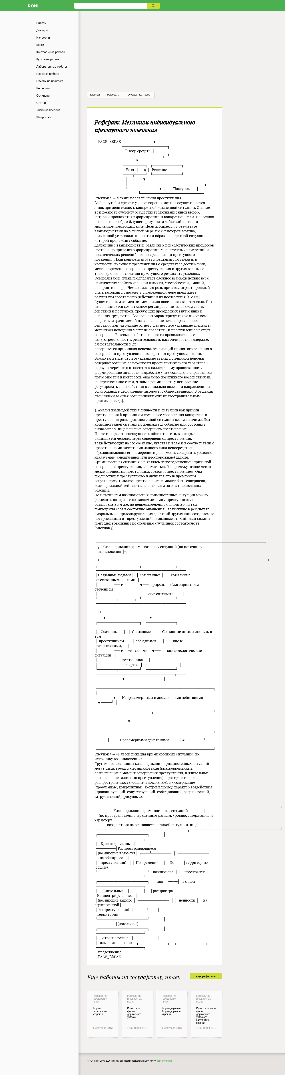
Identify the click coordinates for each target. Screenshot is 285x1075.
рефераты (113, 94)
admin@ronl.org (164, 1061)
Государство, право (138, 94)
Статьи (41, 102)
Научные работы (47, 73)
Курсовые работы (48, 59)
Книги (40, 44)
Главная (95, 94)
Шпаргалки (43, 117)
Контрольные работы (50, 52)
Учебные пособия (48, 110)
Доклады (42, 30)
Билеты (41, 23)
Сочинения (43, 95)
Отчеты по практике (49, 81)
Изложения (43, 37)
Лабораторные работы (51, 66)
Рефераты (43, 88)
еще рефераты (206, 976)
